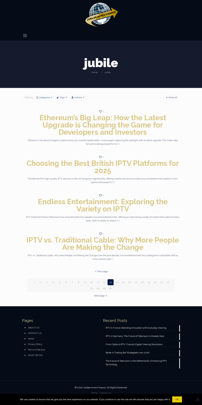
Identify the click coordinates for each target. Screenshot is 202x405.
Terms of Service (36, 349)
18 (142, 282)
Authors (78, 97)
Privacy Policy (35, 344)
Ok (177, 399)
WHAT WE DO (35, 355)
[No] (197, 399)
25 (104, 288)
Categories (44, 97)
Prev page (101, 271)
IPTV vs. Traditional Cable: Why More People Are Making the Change (102, 244)
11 (98, 282)
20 (155, 282)
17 (136, 282)
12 (104, 282)
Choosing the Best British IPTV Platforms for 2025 (103, 167)
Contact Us (105, 393)
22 (168, 282)
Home (95, 72)
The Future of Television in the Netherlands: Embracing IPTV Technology (136, 363)
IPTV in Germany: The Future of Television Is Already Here (135, 336)
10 (91, 282)
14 (117, 282)
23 (91, 288)
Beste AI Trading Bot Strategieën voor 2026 (127, 352)
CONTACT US (35, 333)
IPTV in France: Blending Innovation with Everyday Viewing (136, 328)
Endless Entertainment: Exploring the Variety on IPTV (103, 205)
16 (129, 282)
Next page (101, 295)
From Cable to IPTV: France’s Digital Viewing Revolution (134, 344)
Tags (62, 97)
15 (123, 282)
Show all (171, 97)
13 (110, 282)
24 (98, 288)
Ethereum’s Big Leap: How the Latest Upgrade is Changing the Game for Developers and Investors (102, 125)
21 (161, 282)
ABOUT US (33, 327)
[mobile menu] (25, 35)
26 (110, 288)
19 (149, 282)
